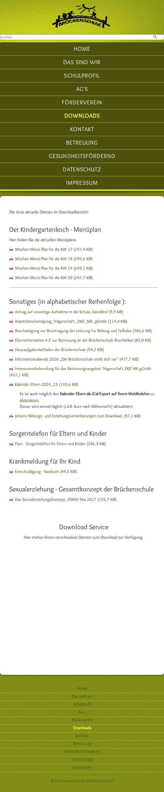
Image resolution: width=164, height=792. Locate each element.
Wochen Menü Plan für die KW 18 (54, 258)
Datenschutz (82, 169)
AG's (82, 88)
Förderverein (82, 102)
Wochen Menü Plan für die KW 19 (54, 268)
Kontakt (82, 129)
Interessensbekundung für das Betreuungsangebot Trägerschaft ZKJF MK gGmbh (80, 371)
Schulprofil (82, 75)
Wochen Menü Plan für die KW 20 (54, 277)
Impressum (82, 182)
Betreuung (82, 142)
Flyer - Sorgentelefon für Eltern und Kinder (60, 443)
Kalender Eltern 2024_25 (46, 384)
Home (82, 48)
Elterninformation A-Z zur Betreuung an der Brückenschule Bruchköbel (83, 340)
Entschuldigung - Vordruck (46, 471)
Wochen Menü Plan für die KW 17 (54, 249)
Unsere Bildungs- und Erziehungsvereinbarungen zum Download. (78, 415)
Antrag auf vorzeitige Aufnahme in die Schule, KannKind (69, 311)
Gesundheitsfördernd (82, 156)
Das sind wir (81, 62)
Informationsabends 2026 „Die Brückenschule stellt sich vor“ (77, 359)
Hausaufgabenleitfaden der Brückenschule (59, 349)
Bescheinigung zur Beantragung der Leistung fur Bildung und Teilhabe (83, 330)
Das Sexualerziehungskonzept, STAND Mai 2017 (66, 499)
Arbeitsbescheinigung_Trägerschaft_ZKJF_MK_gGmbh (71, 321)
